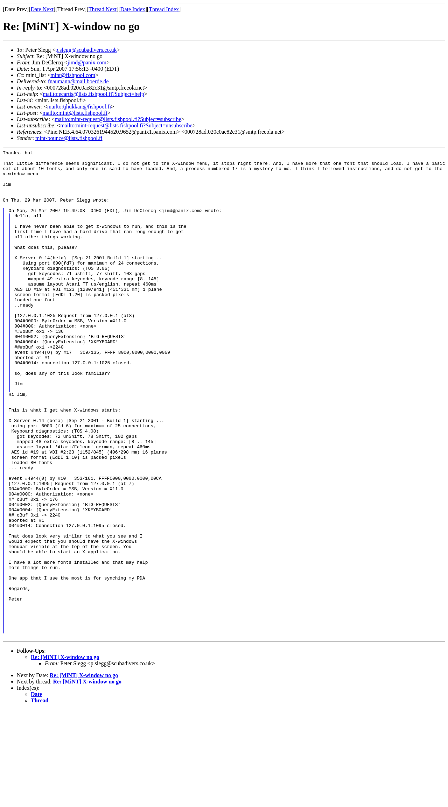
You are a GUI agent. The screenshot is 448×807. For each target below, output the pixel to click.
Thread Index (164, 9)
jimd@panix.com (87, 62)
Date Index (132, 9)
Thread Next (103, 9)
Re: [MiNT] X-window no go (65, 755)
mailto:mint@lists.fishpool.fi (74, 113)
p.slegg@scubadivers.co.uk (86, 50)
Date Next (42, 9)
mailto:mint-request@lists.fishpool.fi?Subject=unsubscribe (126, 125)
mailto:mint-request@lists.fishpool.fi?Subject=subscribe (118, 119)
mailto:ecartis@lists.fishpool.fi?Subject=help (93, 94)
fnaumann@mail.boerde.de (78, 81)
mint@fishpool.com (72, 75)
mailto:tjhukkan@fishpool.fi (79, 107)
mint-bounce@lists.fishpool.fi (69, 138)
